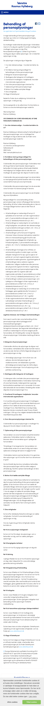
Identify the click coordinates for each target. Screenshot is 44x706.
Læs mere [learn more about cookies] (33, 696)
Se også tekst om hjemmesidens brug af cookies (19, 31)
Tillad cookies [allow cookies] (31, 702)
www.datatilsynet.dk (17, 631)
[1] (21, 51)
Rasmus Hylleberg (22, 6)
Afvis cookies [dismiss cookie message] (12, 702)
